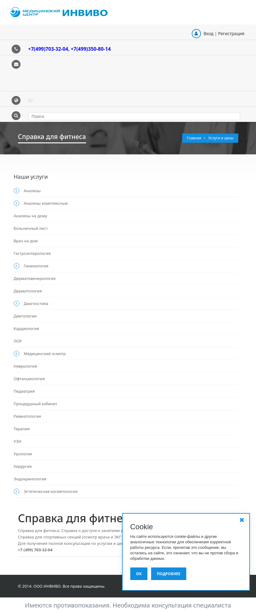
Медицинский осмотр (45, 353)
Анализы (32, 190)
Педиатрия (24, 391)
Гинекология (36, 266)
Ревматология (27, 416)
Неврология (25, 366)
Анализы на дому (30, 215)
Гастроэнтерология (32, 253)
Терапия (22, 428)
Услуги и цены (221, 138)
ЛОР (18, 341)
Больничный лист (31, 228)
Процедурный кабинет (36, 403)
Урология (23, 454)
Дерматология (28, 291)
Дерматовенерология (35, 278)
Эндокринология (30, 479)
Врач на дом (26, 241)
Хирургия (23, 466)
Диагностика (36, 303)
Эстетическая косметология (51, 491)
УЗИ (17, 441)
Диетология (25, 316)
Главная (194, 138)
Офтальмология (29, 378)
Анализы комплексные (46, 203)
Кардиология (26, 328)
